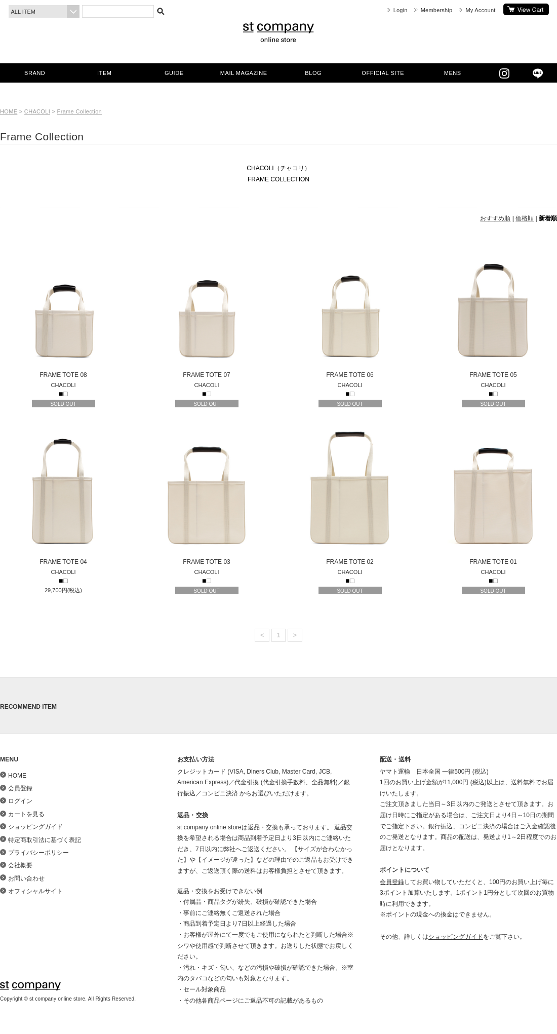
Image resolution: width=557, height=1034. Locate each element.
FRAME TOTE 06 (350, 309)
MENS (452, 73)
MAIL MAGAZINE (243, 73)
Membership (437, 10)
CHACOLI (37, 111)
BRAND (34, 73)
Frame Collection (79, 111)
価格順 (524, 218)
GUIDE (174, 73)
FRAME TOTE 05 (493, 309)
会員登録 (20, 788)
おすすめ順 (495, 218)
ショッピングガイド (35, 826)
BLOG (313, 73)
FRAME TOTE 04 (63, 496)
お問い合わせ (26, 878)
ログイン (20, 801)
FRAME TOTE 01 (493, 496)
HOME (8, 111)
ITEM (104, 73)
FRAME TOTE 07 (206, 309)
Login (400, 10)
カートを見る (526, 9)
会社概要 (20, 865)
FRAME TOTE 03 (206, 496)
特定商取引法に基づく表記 (44, 840)
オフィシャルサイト (35, 891)
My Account (480, 10)
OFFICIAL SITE (383, 73)
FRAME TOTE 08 (63, 309)
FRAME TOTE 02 (350, 496)
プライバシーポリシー (38, 852)
